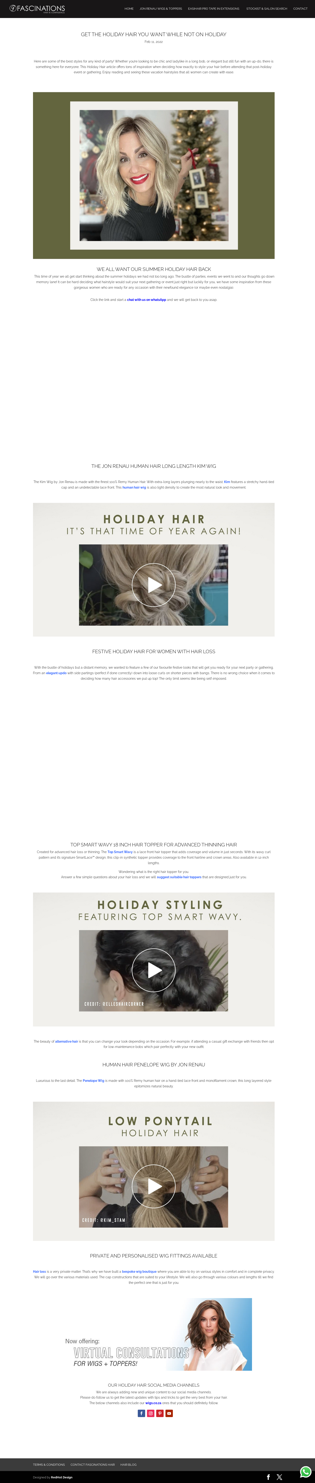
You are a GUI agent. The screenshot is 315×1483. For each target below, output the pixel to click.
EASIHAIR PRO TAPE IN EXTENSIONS (213, 9)
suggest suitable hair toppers (179, 877)
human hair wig (134, 487)
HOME (129, 9)
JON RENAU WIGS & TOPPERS (161, 9)
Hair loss (39, 1271)
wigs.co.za (153, 1403)
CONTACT (300, 9)
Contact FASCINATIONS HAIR (93, 1464)
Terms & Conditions (49, 1464)
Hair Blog (128, 1464)
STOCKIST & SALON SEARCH (266, 9)
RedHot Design (61, 1477)
